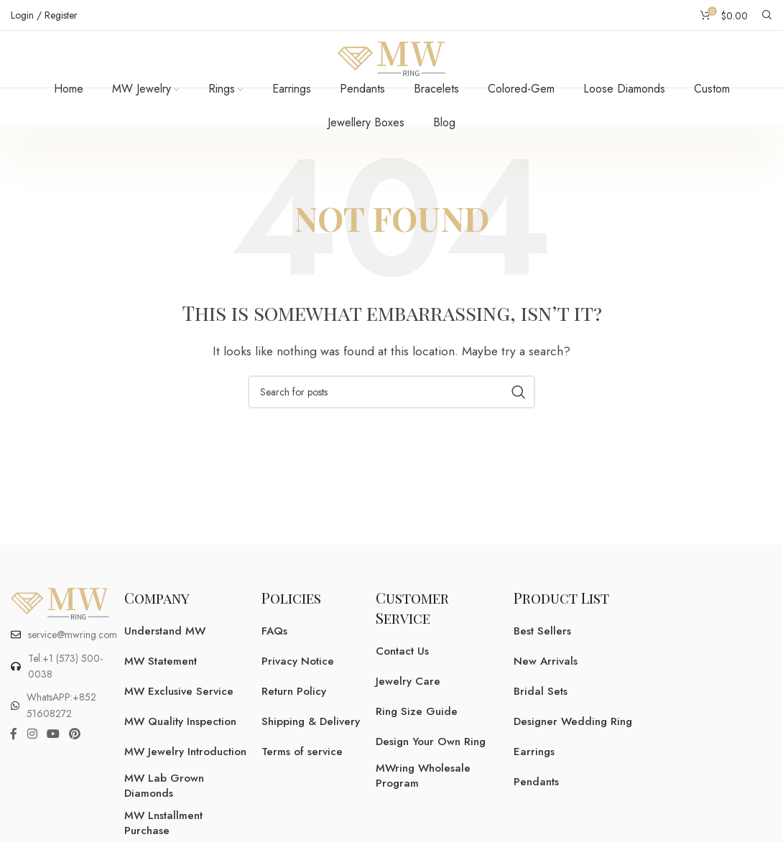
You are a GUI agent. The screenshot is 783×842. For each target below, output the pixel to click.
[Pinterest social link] (75, 753)
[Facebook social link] (13, 753)
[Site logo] (391, 67)
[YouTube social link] (53, 753)
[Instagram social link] (32, 753)
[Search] (767, 15)
